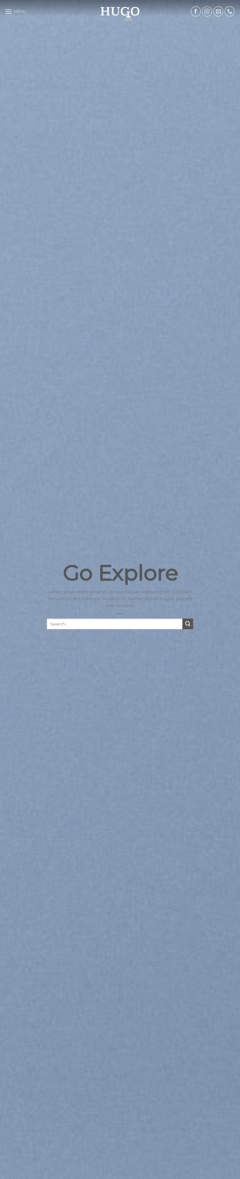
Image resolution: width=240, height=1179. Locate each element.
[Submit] (187, 628)
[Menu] (16, 11)
